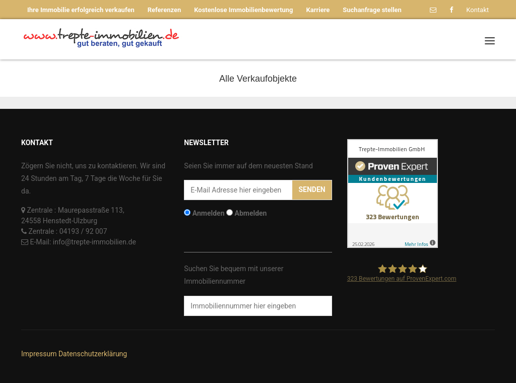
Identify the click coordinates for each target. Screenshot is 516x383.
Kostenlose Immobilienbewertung (243, 10)
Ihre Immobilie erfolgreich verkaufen (81, 10)
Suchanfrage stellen (372, 10)
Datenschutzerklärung (92, 354)
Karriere (318, 10)
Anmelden (208, 213)
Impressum (38, 354)
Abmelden (251, 213)
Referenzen (164, 10)
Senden (311, 189)
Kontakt (477, 10)
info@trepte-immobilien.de (94, 242)
